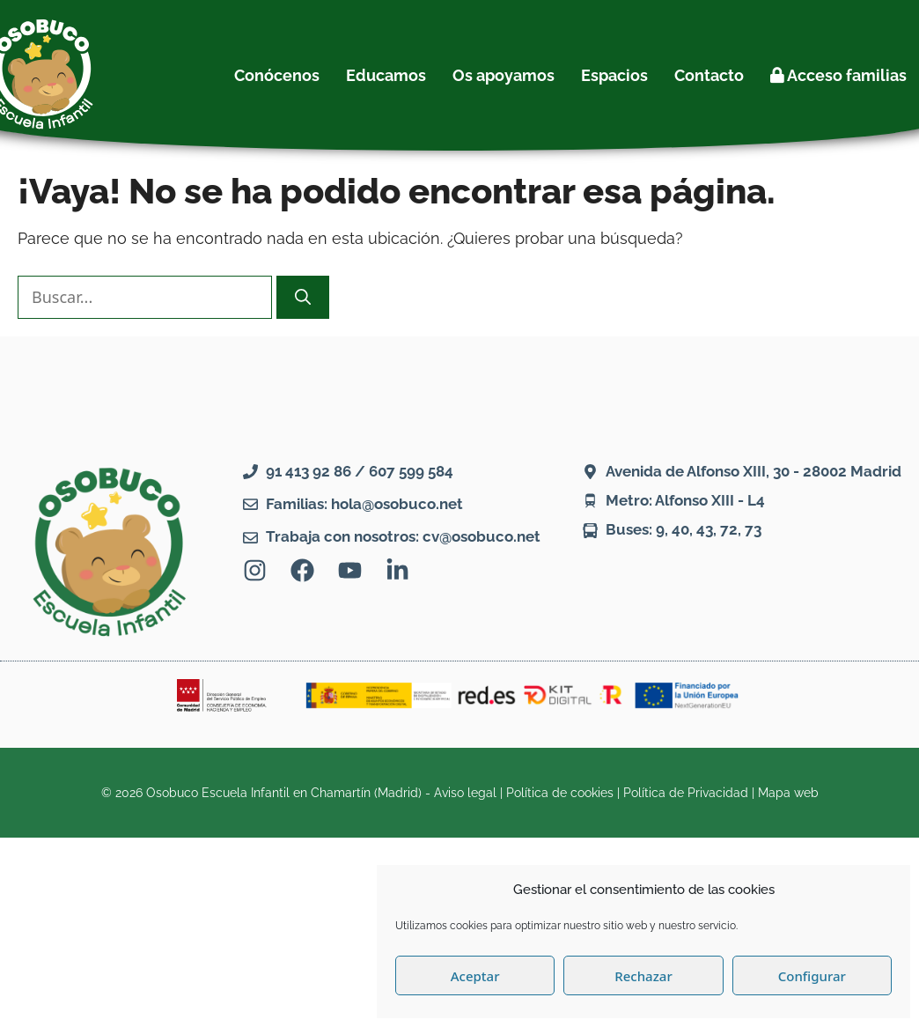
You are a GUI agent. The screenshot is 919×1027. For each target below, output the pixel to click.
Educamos (386, 75)
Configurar (812, 976)
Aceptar (475, 976)
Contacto (709, 75)
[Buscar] (302, 297)
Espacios (614, 75)
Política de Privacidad (685, 793)
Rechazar (643, 976)
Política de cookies (560, 793)
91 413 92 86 (308, 471)
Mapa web (788, 793)
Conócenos (277, 75)
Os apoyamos (503, 75)
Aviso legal (465, 793)
